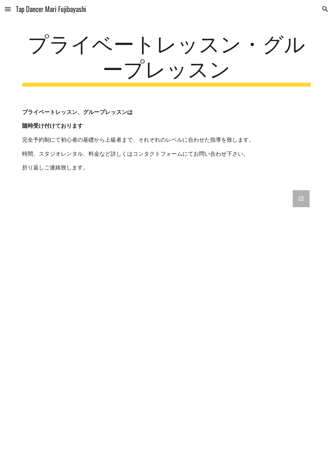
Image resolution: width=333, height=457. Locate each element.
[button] (8, 9)
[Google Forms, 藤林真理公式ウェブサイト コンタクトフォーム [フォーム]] (167, 319)
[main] (167, 58)
